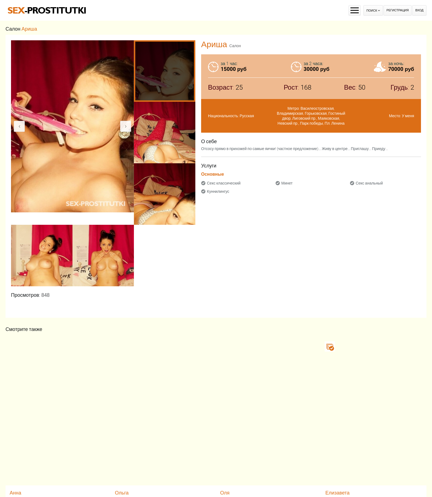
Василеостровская (317, 108)
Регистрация (398, 10)
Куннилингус (218, 191)
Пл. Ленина (334, 123)
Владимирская (290, 113)
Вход (419, 10)
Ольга (122, 493)
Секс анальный (369, 183)
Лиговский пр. (304, 118)
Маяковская (328, 118)
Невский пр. (287, 123)
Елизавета (337, 493)
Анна (15, 493)
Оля (224, 493)
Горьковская (316, 113)
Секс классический (224, 183)
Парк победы (311, 123)
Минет (287, 183)
